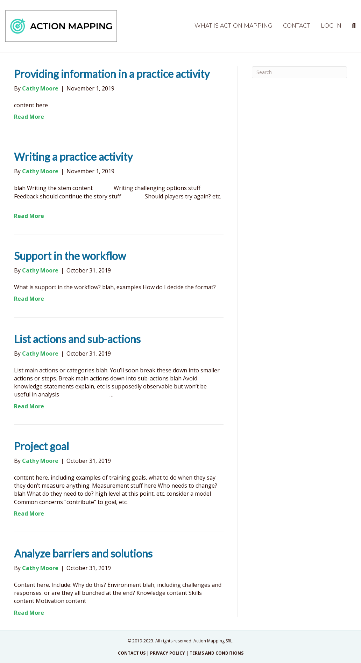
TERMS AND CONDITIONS (216, 653)
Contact (296, 25)
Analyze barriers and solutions (83, 553)
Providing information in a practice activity (112, 73)
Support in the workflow (70, 255)
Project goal (41, 446)
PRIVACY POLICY (167, 653)
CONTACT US (132, 653)
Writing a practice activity (73, 156)
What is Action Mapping (233, 25)
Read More (29, 117)
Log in (331, 25)
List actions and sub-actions (77, 339)
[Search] (351, 26)
